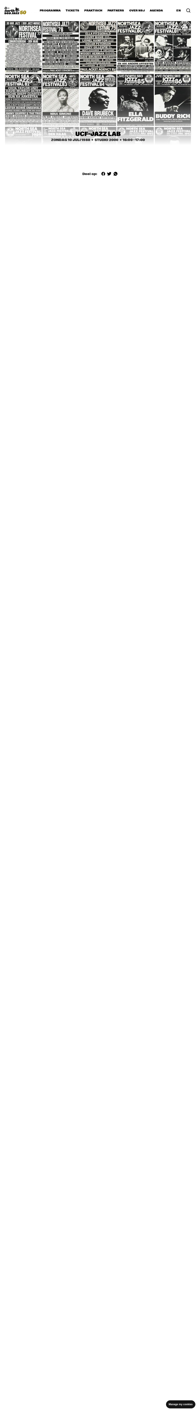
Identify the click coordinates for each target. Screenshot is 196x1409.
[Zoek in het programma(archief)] (188, 10)
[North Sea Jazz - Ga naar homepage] (15, 10)
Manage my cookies (181, 1404)
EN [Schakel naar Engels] (178, 10)
